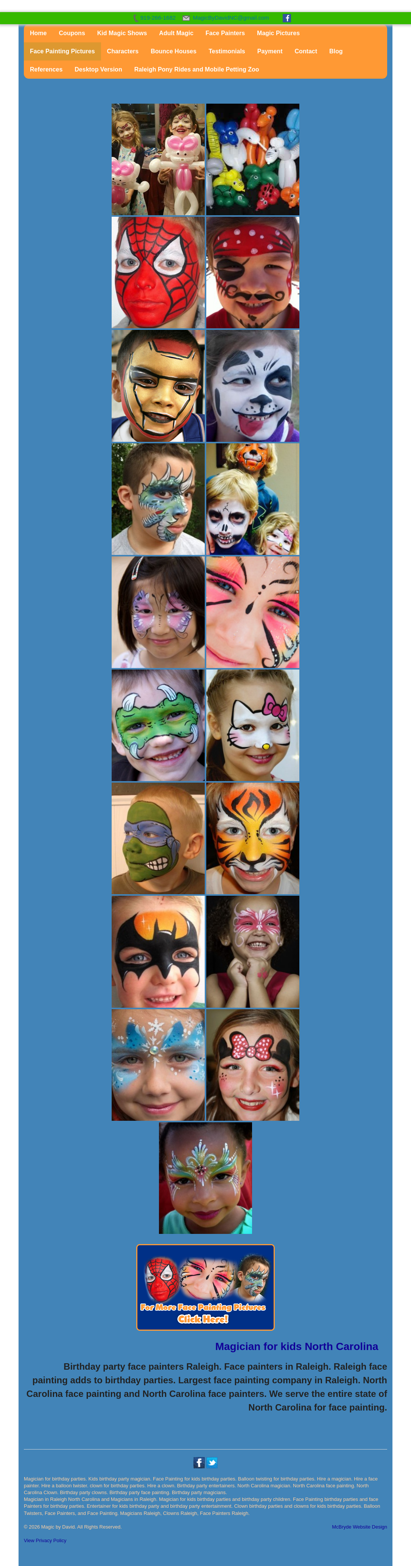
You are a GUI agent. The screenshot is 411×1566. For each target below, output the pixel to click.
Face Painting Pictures (62, 51)
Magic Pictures (278, 33)
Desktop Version (98, 69)
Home (38, 33)
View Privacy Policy (45, 1540)
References (46, 69)
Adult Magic (176, 33)
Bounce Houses (173, 51)
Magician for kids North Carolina (296, 1346)
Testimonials (227, 51)
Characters (123, 51)
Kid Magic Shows (122, 33)
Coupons (72, 33)
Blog (336, 51)
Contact (305, 51)
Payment (270, 51)
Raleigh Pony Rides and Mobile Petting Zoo (196, 69)
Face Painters (225, 33)
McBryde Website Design (359, 1527)
